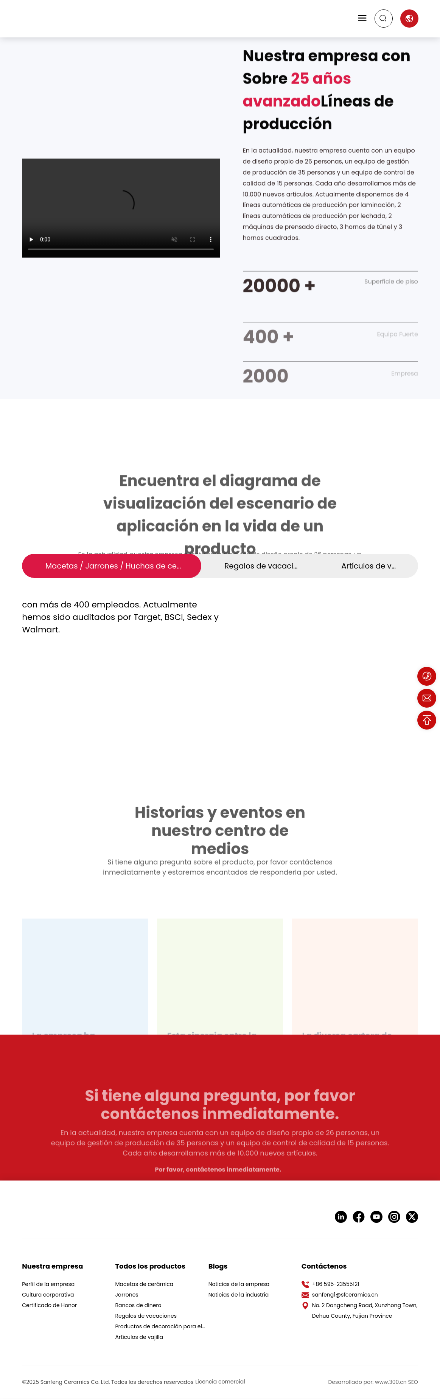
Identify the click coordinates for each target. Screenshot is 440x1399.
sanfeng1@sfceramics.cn (345, 1295)
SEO (413, 1382)
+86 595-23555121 (335, 1284)
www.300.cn (391, 1382)
